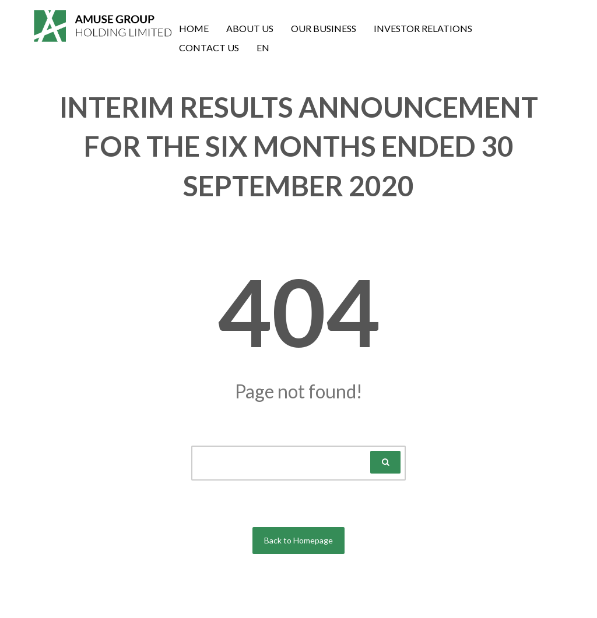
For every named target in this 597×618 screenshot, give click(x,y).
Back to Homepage (298, 540)
